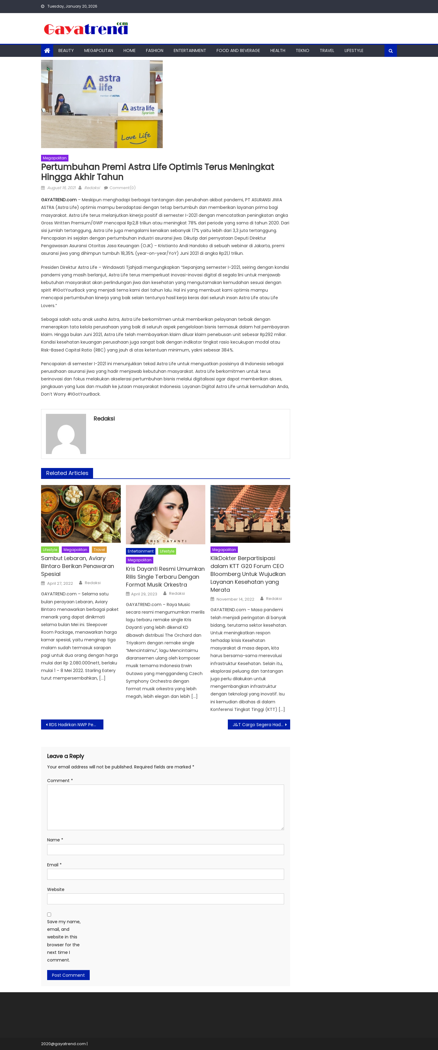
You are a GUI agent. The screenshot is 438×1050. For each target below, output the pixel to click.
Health (277, 50)
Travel (327, 50)
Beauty (66, 50)
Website (55, 889)
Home (129, 50)
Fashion (154, 50)
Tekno (302, 50)
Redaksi (92, 188)
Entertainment (190, 50)
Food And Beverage (238, 50)
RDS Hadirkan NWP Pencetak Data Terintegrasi (76, 725)
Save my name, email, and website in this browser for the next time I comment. (64, 941)
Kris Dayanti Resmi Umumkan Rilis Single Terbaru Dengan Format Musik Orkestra (165, 576)
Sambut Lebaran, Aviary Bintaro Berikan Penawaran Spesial (77, 566)
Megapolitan (98, 50)
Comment (60, 781)
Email (54, 865)
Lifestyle (354, 50)
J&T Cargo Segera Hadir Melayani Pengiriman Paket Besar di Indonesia (261, 725)
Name (55, 840)
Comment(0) (122, 188)
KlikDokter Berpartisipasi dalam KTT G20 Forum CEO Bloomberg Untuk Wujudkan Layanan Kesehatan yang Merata (248, 574)
